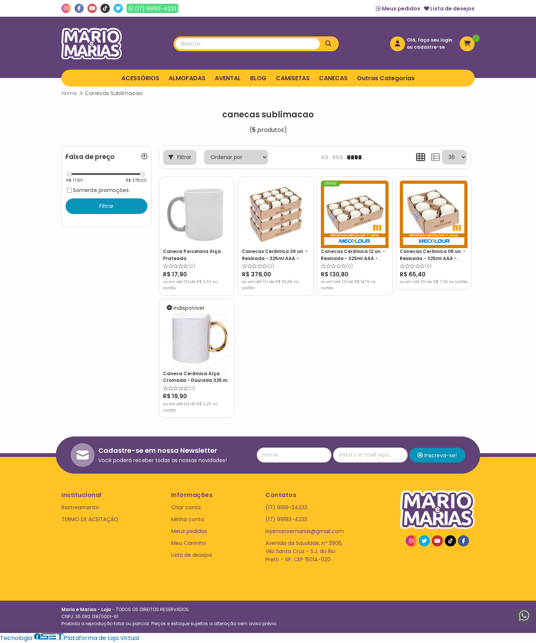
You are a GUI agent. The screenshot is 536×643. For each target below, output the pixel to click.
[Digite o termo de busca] (247, 43)
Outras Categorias (386, 78)
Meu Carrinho (188, 543)
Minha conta (187, 519)
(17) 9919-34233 (286, 507)
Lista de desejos (449, 8)
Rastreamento (80, 507)
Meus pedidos (398, 8)
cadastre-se (429, 47)
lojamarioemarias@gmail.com (304, 531)
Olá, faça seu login (429, 40)
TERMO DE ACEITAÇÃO (89, 519)
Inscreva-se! (437, 455)
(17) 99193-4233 (286, 519)
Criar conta (186, 507)
